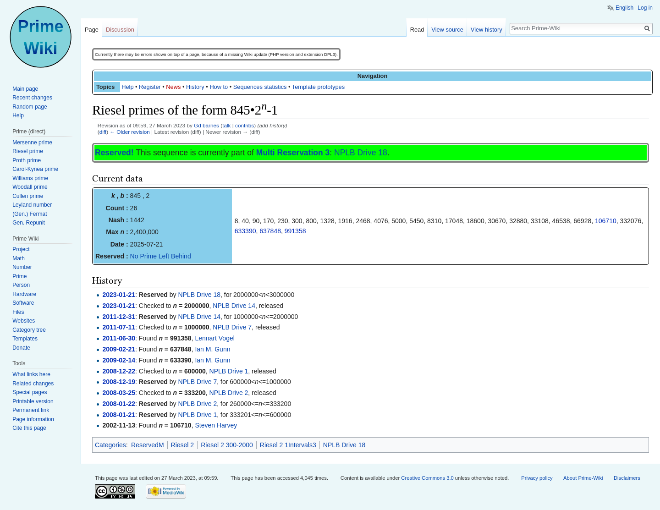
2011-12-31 (118, 316)
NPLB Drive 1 (228, 371)
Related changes (33, 383)
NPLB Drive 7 (232, 327)
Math (18, 258)
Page (92, 29)
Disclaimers (627, 478)
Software (23, 303)
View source (447, 29)
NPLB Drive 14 (234, 305)
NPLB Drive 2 (228, 392)
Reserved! (114, 152)
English (624, 8)
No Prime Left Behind (160, 256)
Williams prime (30, 178)
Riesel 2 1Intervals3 (288, 445)
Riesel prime (27, 151)
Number (22, 267)
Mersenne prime (32, 142)
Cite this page (29, 428)
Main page (25, 89)
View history (486, 29)
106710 (605, 221)
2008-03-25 (118, 392)
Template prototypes (318, 86)
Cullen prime (27, 196)
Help (127, 86)
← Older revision (130, 132)
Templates (25, 338)
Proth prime (26, 160)
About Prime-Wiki (583, 478)
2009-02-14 (118, 360)
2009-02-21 (118, 349)
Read (417, 29)
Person (21, 285)
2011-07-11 (118, 327)
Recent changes (32, 97)
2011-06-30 (118, 338)
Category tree (29, 330)
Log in (645, 8)
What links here (31, 374)
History (195, 86)
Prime (19, 276)
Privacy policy (536, 478)
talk (226, 125)
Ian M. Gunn (212, 349)
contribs (244, 125)
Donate (21, 348)
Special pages (29, 392)
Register (150, 86)
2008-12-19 (118, 381)
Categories (110, 445)
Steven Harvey (216, 425)
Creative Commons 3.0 (427, 478)
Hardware (24, 294)
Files (18, 312)
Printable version (32, 401)
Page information (33, 419)
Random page (29, 107)
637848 (270, 231)
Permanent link (30, 410)
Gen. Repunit (28, 222)
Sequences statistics (260, 86)
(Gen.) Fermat (29, 214)
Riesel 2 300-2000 (227, 445)
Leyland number (32, 205)
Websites (23, 321)
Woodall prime (29, 187)
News (173, 86)
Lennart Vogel (214, 338)
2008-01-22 (118, 403)
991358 (295, 231)
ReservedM (147, 445)
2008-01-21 (118, 414)
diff (102, 132)
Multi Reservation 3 (293, 152)
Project (20, 249)
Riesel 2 (182, 445)
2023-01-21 (118, 294)
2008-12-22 (118, 371)
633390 (245, 231)
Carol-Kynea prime (35, 169)
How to (218, 86)
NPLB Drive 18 (360, 152)
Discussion (120, 29)
